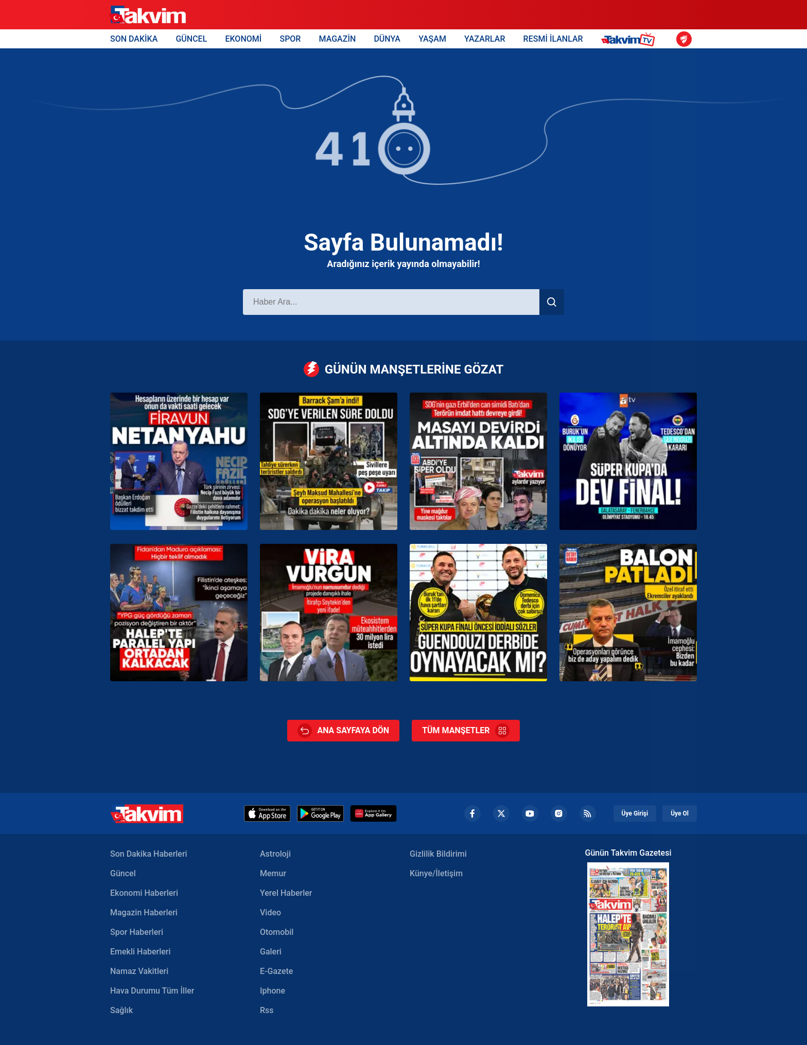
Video (270, 912)
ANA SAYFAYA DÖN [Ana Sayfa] (343, 730)
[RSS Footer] (588, 813)
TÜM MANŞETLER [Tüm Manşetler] (465, 730)
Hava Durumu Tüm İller (152, 991)
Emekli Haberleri (140, 952)
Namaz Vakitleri (139, 971)
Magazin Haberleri (144, 912)
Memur (273, 873)
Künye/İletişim (436, 873)
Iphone (272, 991)
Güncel (123, 873)
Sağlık (121, 1010)
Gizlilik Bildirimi (438, 854)
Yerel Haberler (286, 893)
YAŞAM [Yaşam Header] (432, 39)
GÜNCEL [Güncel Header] (191, 39)
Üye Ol (680, 813)
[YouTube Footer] (530, 813)
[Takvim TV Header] (629, 38)
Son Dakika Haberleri (148, 854)
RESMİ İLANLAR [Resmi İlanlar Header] (553, 39)
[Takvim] (147, 15)
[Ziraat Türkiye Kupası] (684, 39)
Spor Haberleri (136, 932)
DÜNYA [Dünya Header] (387, 39)
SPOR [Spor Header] (290, 39)
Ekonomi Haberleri (144, 893)
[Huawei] (373, 813)
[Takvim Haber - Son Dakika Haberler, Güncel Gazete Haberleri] (146, 813)
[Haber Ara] (391, 302)
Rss (267, 1010)
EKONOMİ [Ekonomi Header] (243, 39)
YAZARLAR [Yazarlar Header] (484, 39)
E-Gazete (276, 971)
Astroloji (275, 854)
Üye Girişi (635, 813)
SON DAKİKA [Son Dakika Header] (133, 39)
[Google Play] (320, 813)
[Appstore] (267, 813)
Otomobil (276, 932)
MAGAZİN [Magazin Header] (337, 39)
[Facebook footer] (472, 813)
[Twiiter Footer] (501, 813)
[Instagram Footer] (559, 813)
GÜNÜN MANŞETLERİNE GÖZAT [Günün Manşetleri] (404, 369)
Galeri (271, 952)
